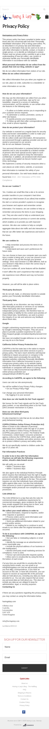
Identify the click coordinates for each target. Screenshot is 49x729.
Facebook (23, 712)
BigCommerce (29, 724)
